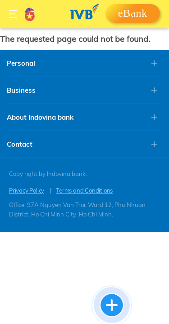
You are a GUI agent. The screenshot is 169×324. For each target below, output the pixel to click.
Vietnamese (30, 16)
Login (132, 16)
